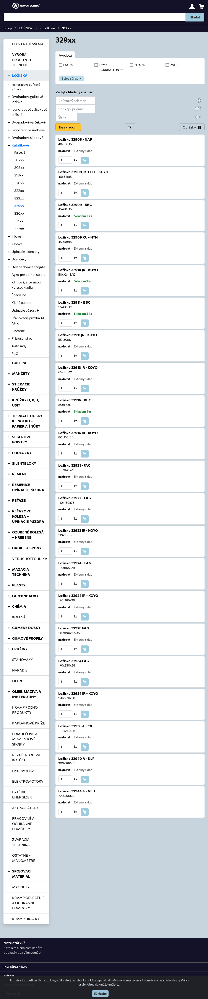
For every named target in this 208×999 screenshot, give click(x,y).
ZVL (174, 65)
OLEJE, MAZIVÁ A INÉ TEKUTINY (26, 694)
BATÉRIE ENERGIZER (22, 794)
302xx (19, 160)
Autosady (18, 346)
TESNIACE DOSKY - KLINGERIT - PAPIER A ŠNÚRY (28, 421)
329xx (19, 206)
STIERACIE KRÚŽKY (21, 386)
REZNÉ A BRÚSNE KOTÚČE (26, 757)
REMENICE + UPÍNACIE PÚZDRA (28, 487)
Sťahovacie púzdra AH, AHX (28, 320)
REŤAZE (19, 500)
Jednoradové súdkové (28, 130)
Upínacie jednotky (25, 251)
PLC (14, 353)
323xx (19, 198)
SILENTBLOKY (24, 463)
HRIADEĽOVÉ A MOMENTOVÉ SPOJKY (24, 739)
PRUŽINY (20, 649)
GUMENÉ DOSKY (26, 627)
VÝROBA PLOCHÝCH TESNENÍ (21, 59)
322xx (19, 190)
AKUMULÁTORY (25, 808)
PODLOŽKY (22, 453)
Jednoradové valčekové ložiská (29, 112)
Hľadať (195, 17)
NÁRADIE (20, 670)
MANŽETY (21, 373)
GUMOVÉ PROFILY (27, 638)
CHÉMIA (19, 606)
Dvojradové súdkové (27, 137)
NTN (140, 65)
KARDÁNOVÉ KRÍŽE (28, 723)
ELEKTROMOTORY (27, 781)
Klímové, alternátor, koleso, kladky (26, 284)
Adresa (9, 976)
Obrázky (189, 127)
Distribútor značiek (18, 985)
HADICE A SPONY (27, 548)
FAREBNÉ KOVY (25, 596)
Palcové (19, 152)
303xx (19, 167)
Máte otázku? (14, 943)
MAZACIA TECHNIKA (21, 571)
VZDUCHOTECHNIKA (29, 558)
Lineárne (18, 331)
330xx (19, 213)
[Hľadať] (104, 17)
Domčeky (18, 259)
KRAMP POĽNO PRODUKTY (25, 709)
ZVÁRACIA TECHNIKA (21, 842)
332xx (19, 229)
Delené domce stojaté (28, 267)
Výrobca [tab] (65, 55)
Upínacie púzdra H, (25, 310)
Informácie (12, 993)
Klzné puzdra (21, 302)
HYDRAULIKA (23, 771)
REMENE (19, 474)
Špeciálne (18, 295)
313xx (19, 175)
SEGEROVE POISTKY (21, 439)
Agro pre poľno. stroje (28, 274)
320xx (19, 183)
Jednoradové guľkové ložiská (25, 86)
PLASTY (19, 585)
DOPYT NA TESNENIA (27, 44)
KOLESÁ (19, 617)
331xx (19, 221)
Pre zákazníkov (15, 967)
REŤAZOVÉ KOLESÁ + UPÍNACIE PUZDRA (28, 516)
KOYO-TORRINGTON (111, 67)
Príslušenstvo (21, 338)
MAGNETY (20, 887)
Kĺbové (16, 244)
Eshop (7, 28)
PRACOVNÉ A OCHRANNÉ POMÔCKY (23, 823)
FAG (68, 65)
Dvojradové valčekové (28, 122)
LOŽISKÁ (20, 75)
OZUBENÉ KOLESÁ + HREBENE (28, 534)
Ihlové (16, 236)
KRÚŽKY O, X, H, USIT (25, 402)
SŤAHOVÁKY (22, 659)
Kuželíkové (20, 145)
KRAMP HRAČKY (26, 919)
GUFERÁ (19, 363)
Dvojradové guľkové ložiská (27, 99)
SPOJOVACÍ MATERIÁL (21, 873)
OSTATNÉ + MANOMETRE (23, 857)
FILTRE (17, 681)
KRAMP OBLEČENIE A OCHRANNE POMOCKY (28, 902)
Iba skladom (68, 127)
